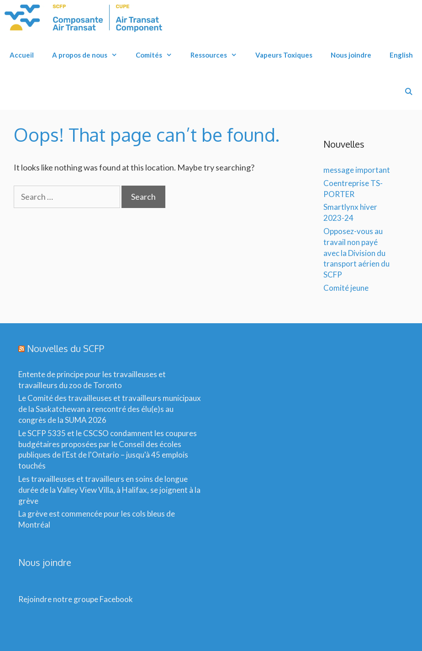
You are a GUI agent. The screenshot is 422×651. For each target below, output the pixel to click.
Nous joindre (351, 55)
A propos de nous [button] (89, 55)
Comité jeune (346, 288)
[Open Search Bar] (408, 91)
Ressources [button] (218, 55)
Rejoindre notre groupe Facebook (75, 599)
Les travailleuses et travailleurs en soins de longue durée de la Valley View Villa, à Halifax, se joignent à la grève (109, 490)
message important (356, 170)
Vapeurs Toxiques (283, 55)
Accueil (22, 55)
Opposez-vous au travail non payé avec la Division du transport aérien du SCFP (356, 252)
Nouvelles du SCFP (65, 348)
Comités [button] (158, 55)
